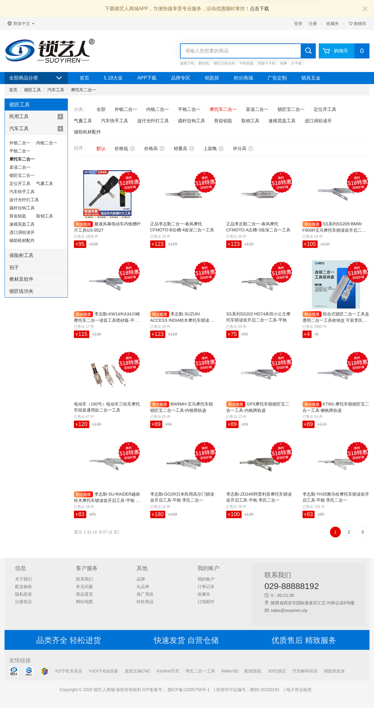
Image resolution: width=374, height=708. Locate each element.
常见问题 (84, 586)
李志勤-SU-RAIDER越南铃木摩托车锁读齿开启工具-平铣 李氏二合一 (107, 500)
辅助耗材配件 (22, 240)
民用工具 (19, 116)
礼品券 (143, 586)
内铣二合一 (46, 142)
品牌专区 (180, 77)
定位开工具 (19, 183)
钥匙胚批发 (334, 671)
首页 (84, 77)
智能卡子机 (267, 63)
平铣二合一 (19, 151)
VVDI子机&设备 (103, 671)
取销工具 (44, 216)
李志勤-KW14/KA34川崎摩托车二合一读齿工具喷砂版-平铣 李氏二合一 (107, 320)
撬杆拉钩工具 (22, 207)
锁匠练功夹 (21, 291)
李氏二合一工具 (200, 671)
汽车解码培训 (305, 671)
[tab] (36, 117)
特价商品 (145, 601)
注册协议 (23, 601)
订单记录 (206, 586)
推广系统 (145, 594)
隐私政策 (23, 594)
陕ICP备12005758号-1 (188, 689)
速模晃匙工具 (22, 224)
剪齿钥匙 (17, 216)
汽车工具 (55, 89)
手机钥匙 (246, 63)
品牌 (141, 579)
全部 (101, 109)
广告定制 (277, 77)
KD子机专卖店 (68, 671)
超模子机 (187, 63)
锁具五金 (311, 77)
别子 (14, 267)
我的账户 (206, 579)
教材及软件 (21, 279)
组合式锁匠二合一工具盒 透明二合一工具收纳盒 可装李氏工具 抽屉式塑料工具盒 (336, 320)
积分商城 (243, 77)
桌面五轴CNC (138, 671)
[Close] (365, 9)
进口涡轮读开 (22, 232)
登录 (298, 23)
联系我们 (84, 579)
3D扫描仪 (277, 671)
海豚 (283, 63)
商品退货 (84, 594)
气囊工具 (44, 183)
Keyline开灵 (168, 671)
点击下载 (259, 8)
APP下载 (147, 77)
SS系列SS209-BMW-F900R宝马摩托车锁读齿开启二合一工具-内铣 (334, 230)
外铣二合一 (19, 142)
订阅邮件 (206, 601)
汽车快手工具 (22, 191)
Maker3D (230, 671)
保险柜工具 (21, 255)
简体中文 (21, 23)
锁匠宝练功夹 (224, 63)
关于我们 (23, 579)
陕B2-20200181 (265, 689)
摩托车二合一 (83, 89)
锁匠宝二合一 (22, 175)
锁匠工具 (32, 89)
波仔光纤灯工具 (24, 199)
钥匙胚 (212, 77)
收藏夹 (332, 23)
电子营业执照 (299, 689)
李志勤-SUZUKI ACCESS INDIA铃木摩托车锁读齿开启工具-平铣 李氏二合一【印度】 (183, 320)
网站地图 (84, 601)
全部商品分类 (36, 78)
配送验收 (23, 586)
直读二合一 (19, 167)
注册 (313, 23)
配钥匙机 (253, 671)
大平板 (296, 63)
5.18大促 (113, 77)
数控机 (203, 63)
